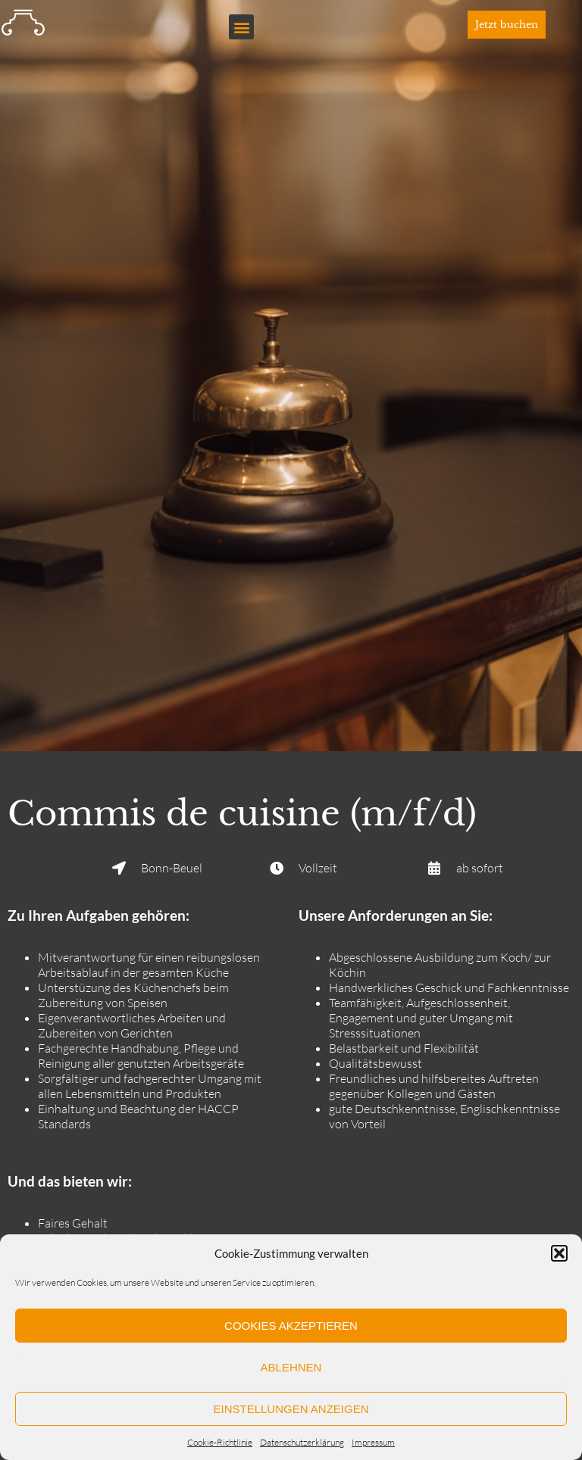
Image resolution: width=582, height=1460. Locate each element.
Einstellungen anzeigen (290, 1408)
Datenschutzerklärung (302, 1442)
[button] (559, 1253)
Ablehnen (291, 1367)
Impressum (373, 1442)
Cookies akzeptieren (291, 1325)
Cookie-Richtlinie (219, 1442)
